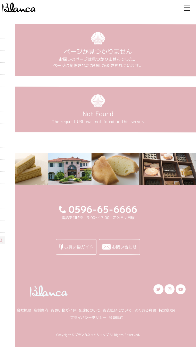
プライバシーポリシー (88, 317)
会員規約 (116, 317)
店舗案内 (41, 309)
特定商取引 (168, 310)
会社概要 (24, 309)
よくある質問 (145, 310)
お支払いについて (117, 310)
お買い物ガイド (63, 309)
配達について (89, 310)
